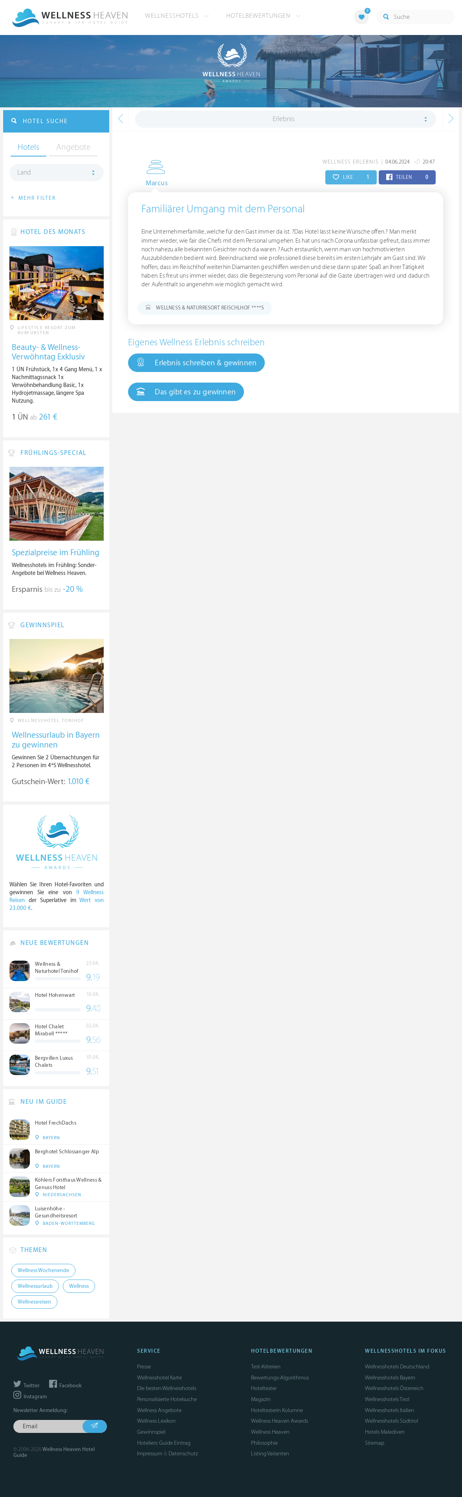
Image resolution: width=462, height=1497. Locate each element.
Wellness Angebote (159, 1410)
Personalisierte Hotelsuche (167, 1399)
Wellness (79, 1286)
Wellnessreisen (34, 1302)
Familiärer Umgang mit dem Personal (223, 209)
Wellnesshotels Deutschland (397, 1366)
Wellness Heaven (270, 1432)
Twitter (26, 1386)
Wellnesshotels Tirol (387, 1399)
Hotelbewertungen (263, 15)
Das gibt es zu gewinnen (186, 391)
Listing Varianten (270, 1453)
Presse (144, 1366)
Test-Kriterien (265, 1366)
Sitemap (374, 1443)
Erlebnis (284, 119)
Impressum (149, 1453)
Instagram (30, 1397)
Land (24, 173)
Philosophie (264, 1443)
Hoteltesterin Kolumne (277, 1410)
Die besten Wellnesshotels (166, 1388)
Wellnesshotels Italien (389, 1410)
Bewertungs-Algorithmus (280, 1377)
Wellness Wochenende (43, 1270)
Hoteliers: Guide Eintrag (164, 1443)
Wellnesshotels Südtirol (391, 1421)
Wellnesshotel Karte (159, 1377)
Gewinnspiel (151, 1432)
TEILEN (407, 177)
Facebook (65, 1386)
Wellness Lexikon (156, 1421)
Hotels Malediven (385, 1432)
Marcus (151, 183)
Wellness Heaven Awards (279, 1421)
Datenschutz (183, 1453)
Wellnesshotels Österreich (394, 1388)
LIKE (351, 177)
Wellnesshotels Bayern (390, 1377)
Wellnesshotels (177, 15)
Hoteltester (264, 1388)
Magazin (261, 1399)
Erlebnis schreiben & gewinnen (196, 362)
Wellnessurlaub (35, 1286)
